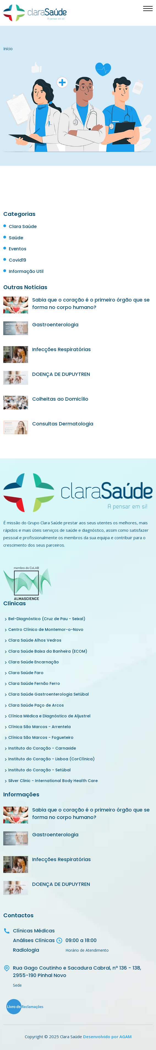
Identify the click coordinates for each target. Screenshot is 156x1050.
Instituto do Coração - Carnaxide (42, 748)
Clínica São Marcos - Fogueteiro (40, 737)
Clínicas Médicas (34, 930)
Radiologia (26, 949)
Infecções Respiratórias (61, 349)
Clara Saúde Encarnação (33, 662)
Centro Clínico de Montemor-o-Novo (45, 629)
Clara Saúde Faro (25, 672)
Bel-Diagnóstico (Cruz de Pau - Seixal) (46, 619)
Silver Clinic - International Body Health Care (53, 780)
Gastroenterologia (55, 324)
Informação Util (26, 271)
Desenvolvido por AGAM (107, 1036)
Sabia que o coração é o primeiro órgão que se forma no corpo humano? (91, 303)
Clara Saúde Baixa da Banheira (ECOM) (47, 651)
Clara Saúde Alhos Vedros (34, 640)
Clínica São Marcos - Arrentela (39, 726)
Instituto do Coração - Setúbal (39, 770)
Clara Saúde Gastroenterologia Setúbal (48, 694)
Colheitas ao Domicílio (60, 398)
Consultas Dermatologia (62, 423)
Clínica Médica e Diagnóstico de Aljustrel (49, 716)
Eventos (17, 249)
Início (8, 48)
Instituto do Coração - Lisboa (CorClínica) (51, 759)
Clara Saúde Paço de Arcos (36, 705)
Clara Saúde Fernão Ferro (34, 683)
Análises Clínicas (34, 940)
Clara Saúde (23, 226)
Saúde (16, 238)
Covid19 (17, 260)
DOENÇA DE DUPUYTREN (61, 374)
